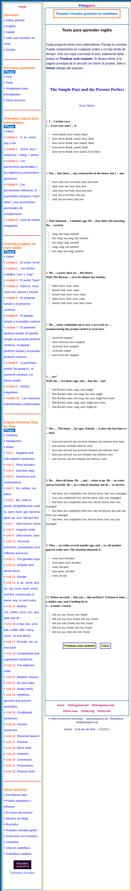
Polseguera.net (78, 705)
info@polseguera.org (87, 722)
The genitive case (23, 559)
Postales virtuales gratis (21, 830)
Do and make (20, 683)
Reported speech (22, 736)
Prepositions (19, 765)
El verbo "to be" (23, 262)
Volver (105, 645)
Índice (10, 131)
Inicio (22, 6)
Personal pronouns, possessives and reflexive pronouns (22, 547)
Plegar (9, 72)
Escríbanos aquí (16, 794)
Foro (9, 76)
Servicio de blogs (17, 818)
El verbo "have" (23, 280)
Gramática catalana (18, 853)
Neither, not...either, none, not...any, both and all (22, 612)
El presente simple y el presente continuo (19, 303)
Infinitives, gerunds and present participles (17, 700)
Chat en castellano (18, 848)
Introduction (13, 441)
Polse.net (104, 711)
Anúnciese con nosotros (21, 836)
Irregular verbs (20, 529)
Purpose (17, 742)
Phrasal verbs (20, 771)
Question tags (20, 470)
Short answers (20, 464)
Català (10, 32)
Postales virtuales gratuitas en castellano (87, 13)
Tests (9, 82)
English (11, 26)
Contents (12, 435)
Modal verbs (19, 688)
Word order (19, 747)
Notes (10, 447)
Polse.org (87, 711)
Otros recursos (15, 100)
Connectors (19, 759)
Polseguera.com (103, 705)
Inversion (17, 753)
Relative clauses (22, 677)
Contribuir (12, 842)
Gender (16, 576)
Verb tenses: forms (23, 523)
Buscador (12, 824)
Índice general (15, 20)
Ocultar (10, 49)
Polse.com (70, 711)
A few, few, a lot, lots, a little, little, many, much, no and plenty (21, 629)
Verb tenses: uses (23, 535)
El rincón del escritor (19, 812)
